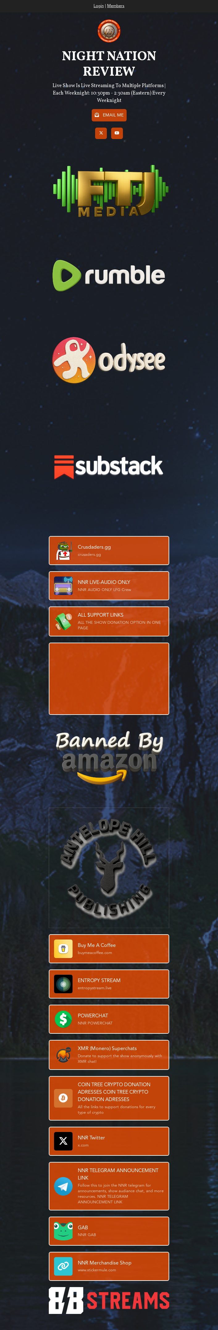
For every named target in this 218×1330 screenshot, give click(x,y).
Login (99, 6)
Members (115, 6)
